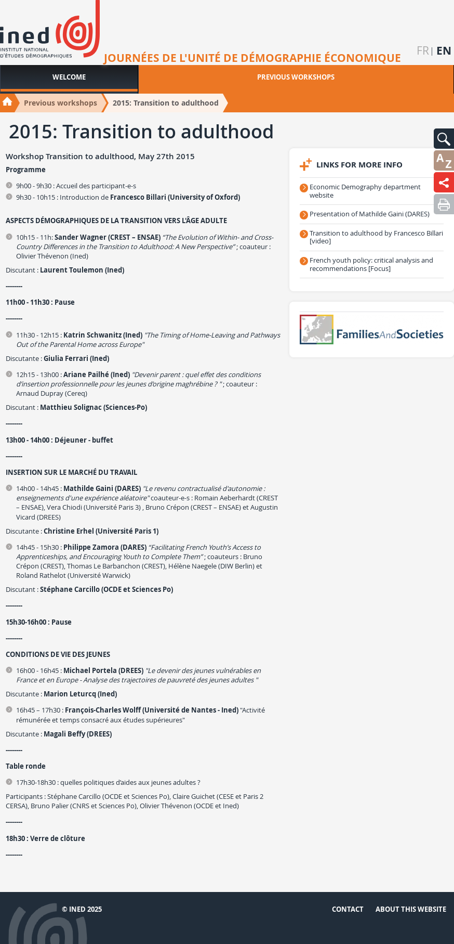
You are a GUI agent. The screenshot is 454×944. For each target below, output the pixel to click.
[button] (444, 138)
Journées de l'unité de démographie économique (252, 58)
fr (423, 50)
